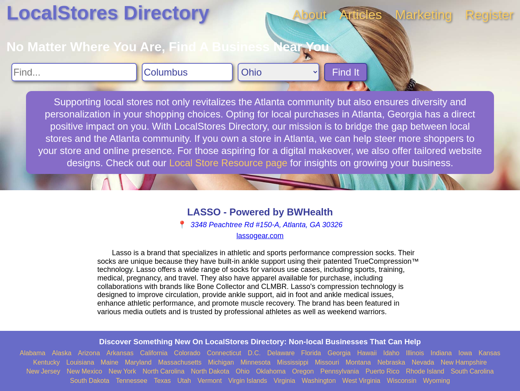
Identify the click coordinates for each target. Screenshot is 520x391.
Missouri (327, 362)
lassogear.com (260, 236)
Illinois (415, 353)
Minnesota (255, 362)
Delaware (281, 353)
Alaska (62, 353)
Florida (311, 353)
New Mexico (84, 371)
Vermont (209, 380)
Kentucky (46, 362)
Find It (346, 72)
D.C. (254, 353)
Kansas (489, 353)
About (309, 14)
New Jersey (43, 371)
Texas (162, 380)
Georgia (339, 353)
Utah (184, 380)
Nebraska (391, 362)
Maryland (138, 362)
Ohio (242, 371)
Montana (358, 362)
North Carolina (163, 371)
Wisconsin (401, 380)
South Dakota (89, 380)
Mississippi (292, 362)
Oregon (303, 371)
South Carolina (472, 371)
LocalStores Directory (107, 13)
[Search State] (278, 72)
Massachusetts (180, 362)
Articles (360, 14)
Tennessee (131, 380)
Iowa (465, 353)
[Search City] (187, 72)
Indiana (441, 353)
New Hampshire (464, 362)
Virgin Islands (247, 380)
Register (489, 14)
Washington (319, 380)
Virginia (284, 380)
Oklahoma (271, 371)
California (154, 353)
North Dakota (210, 371)
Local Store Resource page (228, 162)
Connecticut (224, 353)
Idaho (391, 353)
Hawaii (367, 353)
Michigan (221, 362)
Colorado (187, 353)
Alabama (33, 353)
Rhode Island (425, 371)
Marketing (423, 14)
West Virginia (361, 380)
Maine (110, 362)
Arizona (89, 353)
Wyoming (436, 380)
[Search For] (74, 72)
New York (122, 371)
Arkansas (120, 353)
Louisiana (80, 362)
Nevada (423, 362)
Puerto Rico (383, 371)
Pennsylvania (339, 371)
